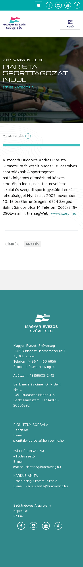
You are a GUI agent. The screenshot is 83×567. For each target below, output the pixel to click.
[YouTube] (67, 5)
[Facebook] (49, 5)
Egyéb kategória (18, 87)
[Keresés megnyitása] (38, 5)
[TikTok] (77, 5)
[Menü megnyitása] (70, 24)
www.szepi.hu (63, 213)
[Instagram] (58, 5)
